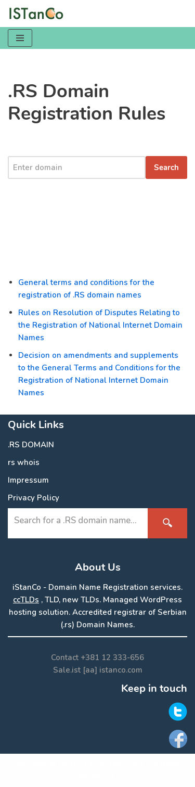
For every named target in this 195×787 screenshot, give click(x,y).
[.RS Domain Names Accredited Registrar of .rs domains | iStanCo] (39, 13)
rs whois (24, 462)
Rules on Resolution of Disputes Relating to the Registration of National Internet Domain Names (100, 325)
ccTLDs (26, 600)
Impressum (28, 480)
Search (166, 167)
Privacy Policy (33, 498)
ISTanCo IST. (123, 764)
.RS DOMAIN (31, 445)
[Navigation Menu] (20, 38)
